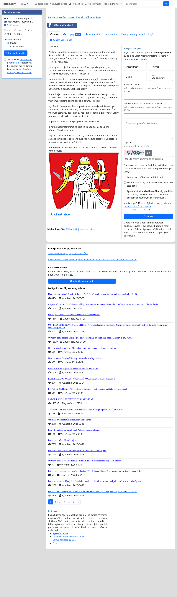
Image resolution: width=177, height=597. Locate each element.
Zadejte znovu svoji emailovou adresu (143, 141)
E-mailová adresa (132, 122)
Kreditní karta (17, 127)
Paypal (13, 124)
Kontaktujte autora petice (80, 267)
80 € (19, 115)
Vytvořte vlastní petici (82, 319)
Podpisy (72, 72)
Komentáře (93, 72)
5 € (8, 111)
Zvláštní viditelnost (61, 77)
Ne (149, 247)
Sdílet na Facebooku (61, 63)
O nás (55, 581)
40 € (9, 115)
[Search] (143, 3)
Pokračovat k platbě (16, 134)
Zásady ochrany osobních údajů (137, 72)
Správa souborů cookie (64, 577)
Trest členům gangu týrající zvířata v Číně (68, 291)
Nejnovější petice (58, 3)
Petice (54, 72)
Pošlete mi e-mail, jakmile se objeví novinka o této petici (150, 222)
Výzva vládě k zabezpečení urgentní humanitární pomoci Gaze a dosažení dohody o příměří (92, 297)
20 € (30, 111)
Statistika (111, 72)
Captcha (128, 180)
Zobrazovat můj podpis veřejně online (146, 215)
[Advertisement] (110, 31)
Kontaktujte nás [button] (112, 3)
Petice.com (9, 4)
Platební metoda (12, 121)
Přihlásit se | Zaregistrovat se (85, 3)
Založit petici (40, 3)
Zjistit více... (11, 106)
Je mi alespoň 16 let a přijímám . (147, 243)
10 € (19, 111)
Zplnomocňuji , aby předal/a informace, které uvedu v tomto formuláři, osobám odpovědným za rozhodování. (150, 232)
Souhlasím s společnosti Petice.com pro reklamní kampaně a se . (19, 147)
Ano (134, 247)
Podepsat (148, 254)
